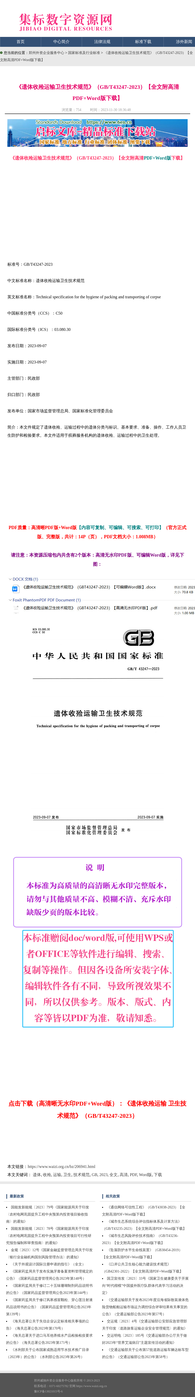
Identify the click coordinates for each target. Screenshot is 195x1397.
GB (94, 1175)
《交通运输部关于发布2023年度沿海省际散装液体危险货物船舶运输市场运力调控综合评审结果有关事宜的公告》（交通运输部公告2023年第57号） (145, 1307)
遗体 (37, 1175)
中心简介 (61, 41)
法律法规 (102, 41)
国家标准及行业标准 (84, 53)
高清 (124, 1175)
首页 (21, 41)
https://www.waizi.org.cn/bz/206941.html (61, 1166)
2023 (103, 1175)
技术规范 (81, 1175)
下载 (158, 1175)
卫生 (67, 1175)
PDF (133, 1175)
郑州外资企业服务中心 (46, 53)
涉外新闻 (184, 41)
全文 (113, 1175)
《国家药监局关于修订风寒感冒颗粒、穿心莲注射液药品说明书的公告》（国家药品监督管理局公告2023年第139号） (49, 1307)
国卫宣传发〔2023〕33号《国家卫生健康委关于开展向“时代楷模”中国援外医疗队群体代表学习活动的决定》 (145, 1286)
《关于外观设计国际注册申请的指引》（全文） (48, 1264)
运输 (57, 1175)
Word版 (145, 1175)
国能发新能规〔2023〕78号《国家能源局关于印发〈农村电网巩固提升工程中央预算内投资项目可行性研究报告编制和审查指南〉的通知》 (48, 1236)
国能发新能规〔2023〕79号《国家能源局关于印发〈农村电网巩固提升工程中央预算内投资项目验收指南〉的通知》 (47, 1214)
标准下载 (143, 41)
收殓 (47, 1175)
